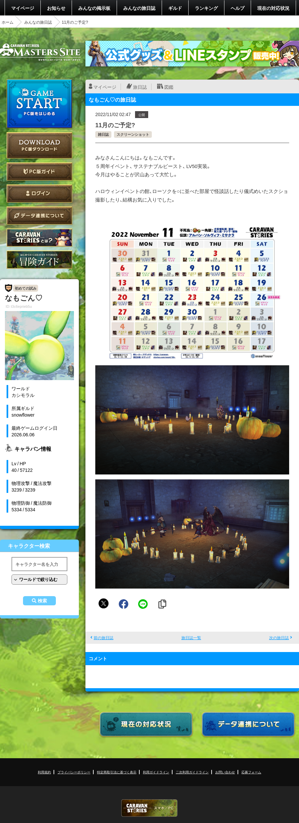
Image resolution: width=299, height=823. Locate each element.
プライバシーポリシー (74, 771)
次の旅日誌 (279, 638)
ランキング (206, 8)
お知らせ (56, 8)
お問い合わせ (225, 771)
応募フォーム (251, 771)
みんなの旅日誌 (139, 8)
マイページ (22, 8)
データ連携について (39, 215)
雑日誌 (103, 134)
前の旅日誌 (103, 638)
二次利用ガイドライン (192, 771)
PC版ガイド (39, 171)
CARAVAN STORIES (149, 808)
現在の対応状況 (273, 8)
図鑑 (168, 87)
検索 (42, 600)
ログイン (39, 193)
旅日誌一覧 (191, 638)
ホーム (7, 22)
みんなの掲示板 (94, 8)
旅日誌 (140, 87)
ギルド (175, 8)
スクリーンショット (133, 134)
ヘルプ (237, 8)
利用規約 (44, 771)
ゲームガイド (39, 260)
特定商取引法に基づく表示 (116, 771)
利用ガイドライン (156, 771)
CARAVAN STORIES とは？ (39, 238)
